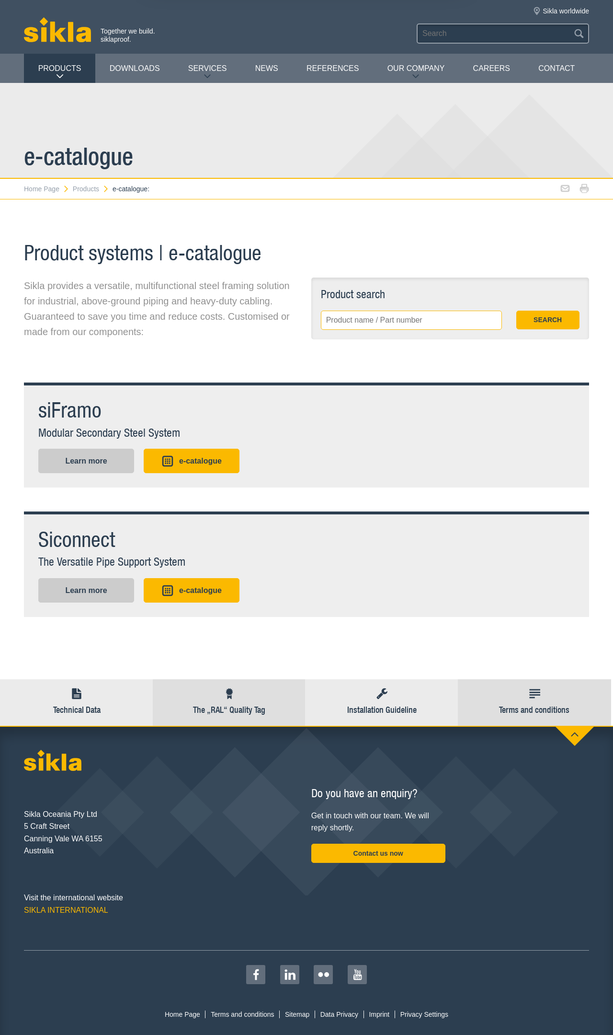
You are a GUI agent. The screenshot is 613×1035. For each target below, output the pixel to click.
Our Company (416, 72)
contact (556, 68)
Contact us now (378, 853)
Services (207, 72)
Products (59, 72)
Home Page (46, 189)
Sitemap (297, 1014)
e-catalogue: (131, 189)
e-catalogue (192, 461)
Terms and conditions (242, 1014)
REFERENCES (332, 68)
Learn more (86, 461)
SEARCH (548, 320)
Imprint (379, 1014)
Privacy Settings (424, 1014)
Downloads (135, 68)
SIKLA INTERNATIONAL (66, 910)
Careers (491, 68)
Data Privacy (339, 1014)
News (266, 68)
